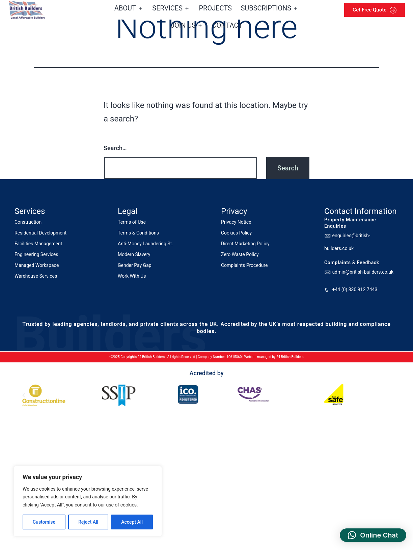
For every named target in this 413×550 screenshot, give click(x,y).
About (125, 8)
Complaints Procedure (244, 265)
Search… (115, 148)
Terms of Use (132, 222)
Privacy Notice (236, 222)
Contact (227, 25)
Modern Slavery (134, 254)
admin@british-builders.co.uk (362, 272)
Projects (215, 8)
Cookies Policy (236, 233)
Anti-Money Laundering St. (145, 243)
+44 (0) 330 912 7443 (354, 289)
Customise (44, 522)
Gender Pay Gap (135, 265)
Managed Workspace (37, 265)
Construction (28, 222)
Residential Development (40, 233)
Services (167, 8)
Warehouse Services (36, 276)
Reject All (88, 522)
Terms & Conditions (138, 233)
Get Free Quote (374, 10)
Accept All (132, 522)
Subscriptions (266, 8)
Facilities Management (38, 243)
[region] (87, 501)
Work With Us (132, 276)
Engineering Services (36, 254)
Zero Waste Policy (240, 254)
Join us (183, 25)
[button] (373, 535)
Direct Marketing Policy (245, 243)
